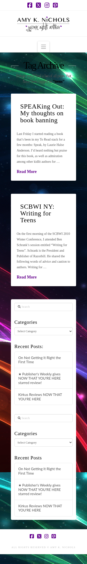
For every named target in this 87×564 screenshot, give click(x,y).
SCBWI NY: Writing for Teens (37, 213)
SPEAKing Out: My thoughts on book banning (42, 113)
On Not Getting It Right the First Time (39, 360)
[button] (43, 46)
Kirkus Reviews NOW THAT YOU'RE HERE (40, 396)
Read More (27, 171)
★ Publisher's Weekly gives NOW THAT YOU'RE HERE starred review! (39, 378)
